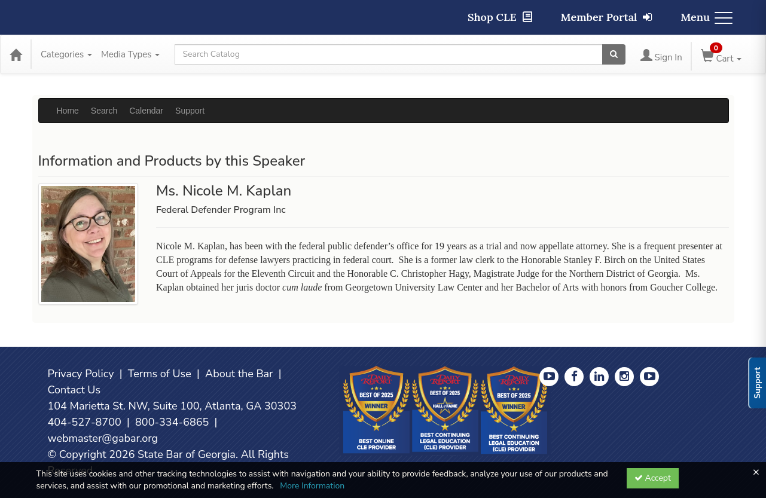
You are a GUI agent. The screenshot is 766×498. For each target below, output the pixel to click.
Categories (66, 54)
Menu (706, 17)
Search (104, 110)
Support (190, 110)
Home (68, 110)
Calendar (146, 110)
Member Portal (606, 17)
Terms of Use (159, 373)
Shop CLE (500, 17)
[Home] (15, 54)
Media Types (130, 54)
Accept (652, 478)
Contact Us (74, 390)
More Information (312, 485)
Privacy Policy (81, 373)
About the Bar (239, 373)
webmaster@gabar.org (103, 438)
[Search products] (613, 54)
